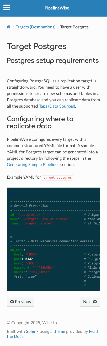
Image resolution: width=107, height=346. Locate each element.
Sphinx (32, 331)
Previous (20, 302)
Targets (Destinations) (35, 27)
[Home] (9, 27)
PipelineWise (57, 8)
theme (59, 331)
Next (90, 302)
